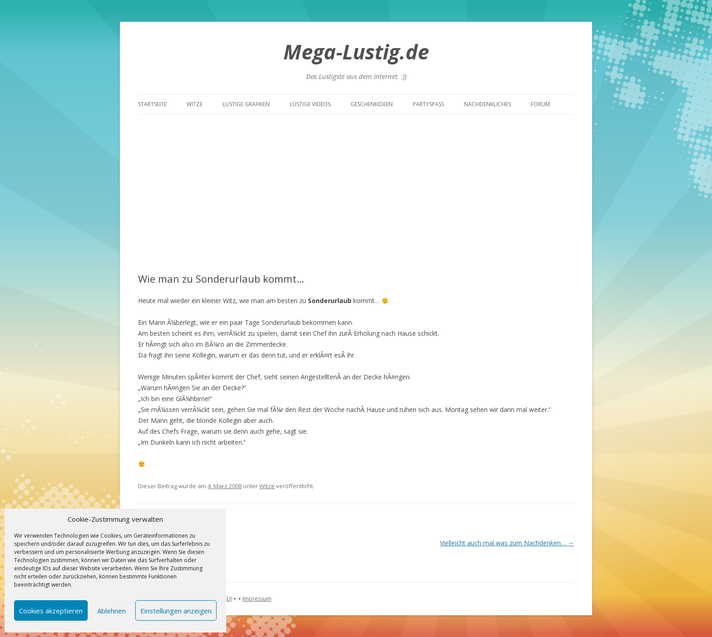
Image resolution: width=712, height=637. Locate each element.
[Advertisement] (356, 193)
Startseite (152, 104)
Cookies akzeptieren (51, 610)
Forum (540, 104)
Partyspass (428, 104)
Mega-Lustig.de (356, 51)
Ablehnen (111, 610)
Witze (195, 104)
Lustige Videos (310, 104)
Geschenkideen (372, 104)
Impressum (257, 599)
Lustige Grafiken (246, 104)
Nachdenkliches (487, 104)
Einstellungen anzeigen (176, 610)
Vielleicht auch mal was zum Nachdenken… (507, 543)
